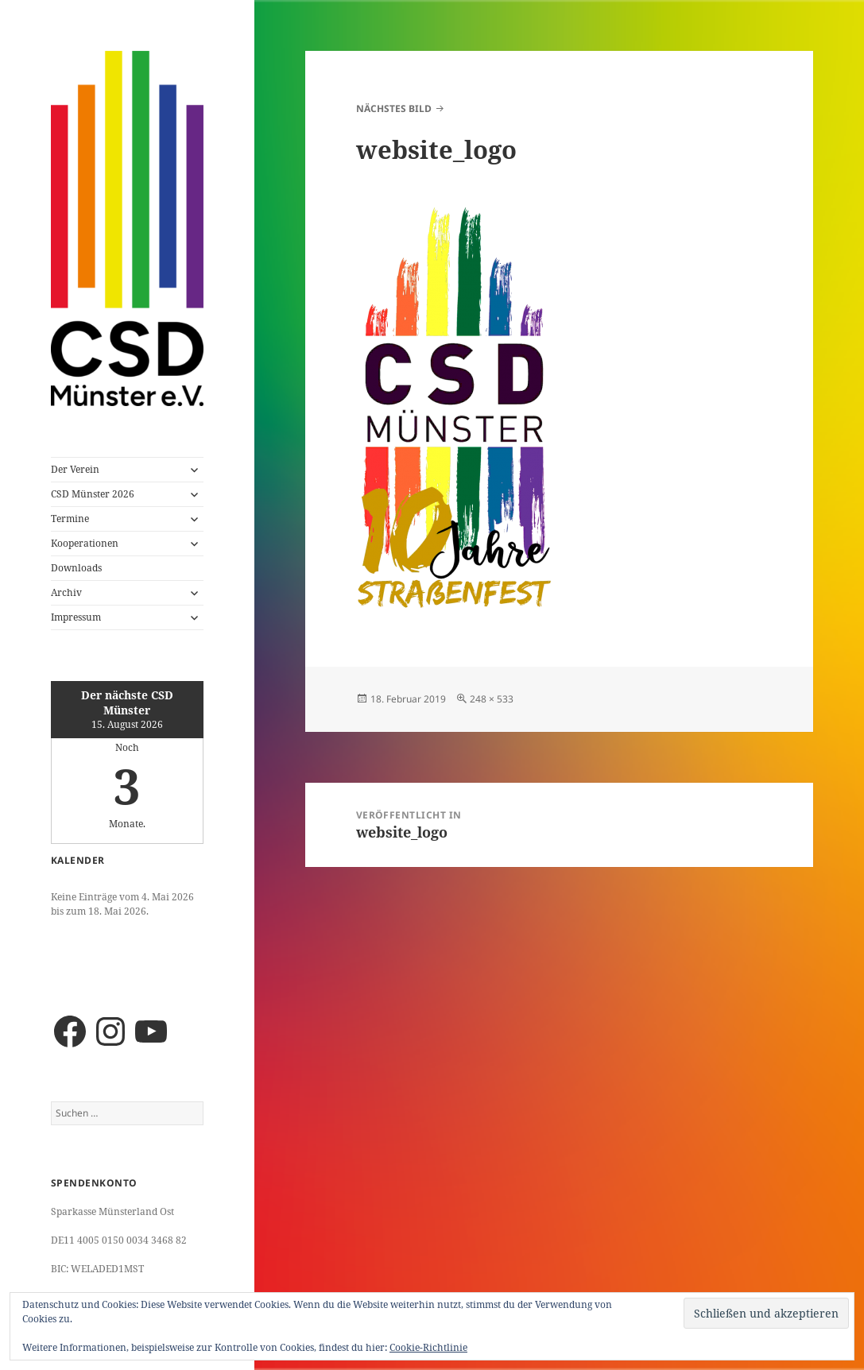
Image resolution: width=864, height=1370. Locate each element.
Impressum (76, 617)
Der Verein (75, 469)
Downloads (76, 568)
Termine (70, 518)
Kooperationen (84, 543)
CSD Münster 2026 (92, 494)
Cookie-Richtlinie (428, 1347)
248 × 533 (491, 699)
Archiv (66, 592)
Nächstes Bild (394, 108)
